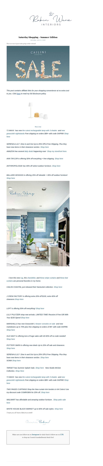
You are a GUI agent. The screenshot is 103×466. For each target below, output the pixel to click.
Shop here (44, 147)
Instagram (35, 434)
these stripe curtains (48, 278)
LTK (62, 434)
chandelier (31, 278)
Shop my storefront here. (57, 151)
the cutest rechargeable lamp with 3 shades (40, 130)
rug (21, 278)
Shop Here (19, 299)
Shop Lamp (38, 127)
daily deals (28, 151)
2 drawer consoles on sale (45, 324)
